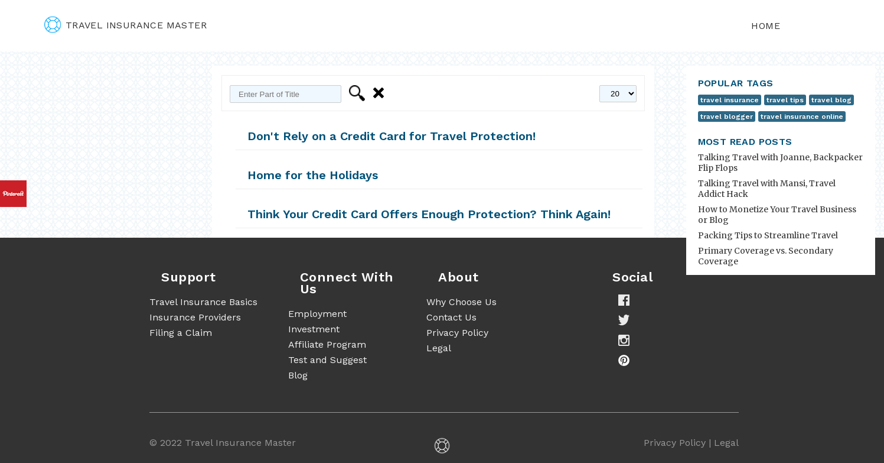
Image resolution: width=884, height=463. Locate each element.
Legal (438, 348)
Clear (380, 93)
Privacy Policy (457, 332)
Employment (317, 313)
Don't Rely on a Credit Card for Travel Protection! (391, 136)
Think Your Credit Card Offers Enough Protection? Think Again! (429, 214)
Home (765, 25)
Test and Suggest (327, 359)
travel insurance (729, 100)
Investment (314, 329)
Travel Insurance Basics (203, 301)
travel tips (785, 100)
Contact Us (451, 317)
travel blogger (726, 116)
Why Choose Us (461, 301)
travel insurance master (125, 25)
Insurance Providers (195, 317)
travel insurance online (802, 116)
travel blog (831, 100)
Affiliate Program (327, 344)
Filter (359, 93)
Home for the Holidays (312, 175)
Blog (298, 375)
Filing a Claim (180, 332)
